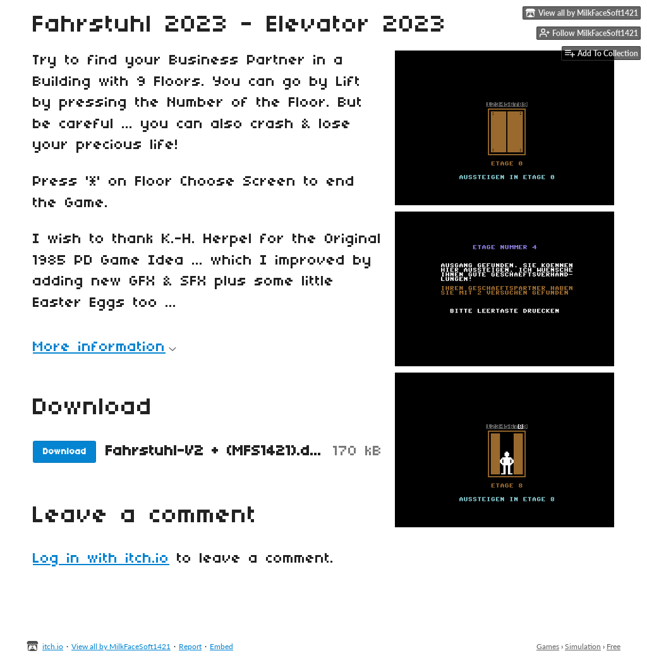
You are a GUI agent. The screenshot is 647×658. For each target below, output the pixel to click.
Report (190, 646)
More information (104, 347)
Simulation (583, 646)
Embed (221, 646)
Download (65, 452)
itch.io (52, 646)
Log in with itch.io (101, 558)
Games (547, 646)
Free (613, 646)
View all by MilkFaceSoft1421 (121, 646)
